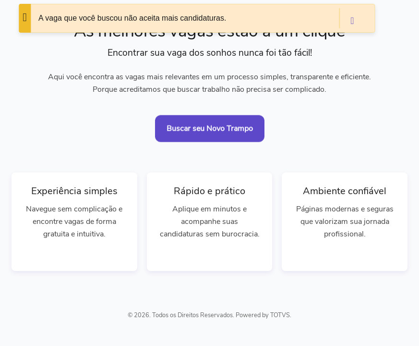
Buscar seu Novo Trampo (210, 129)
